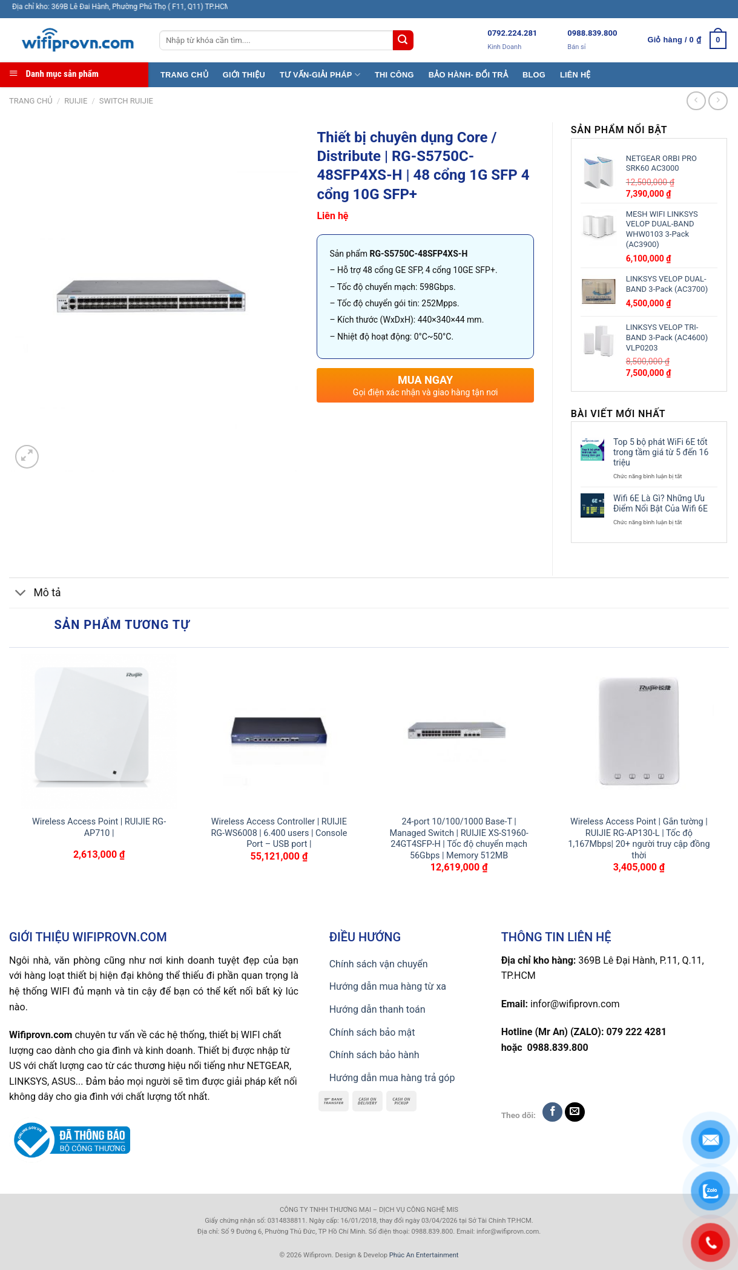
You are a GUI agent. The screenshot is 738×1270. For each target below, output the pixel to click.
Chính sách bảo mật (372, 1032)
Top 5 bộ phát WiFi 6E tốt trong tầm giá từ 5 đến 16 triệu (660, 452)
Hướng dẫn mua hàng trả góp (392, 1078)
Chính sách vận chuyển (378, 964)
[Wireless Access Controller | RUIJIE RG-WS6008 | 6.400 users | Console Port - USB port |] (279, 732)
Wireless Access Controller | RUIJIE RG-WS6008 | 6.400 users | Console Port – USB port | (279, 833)
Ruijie (75, 100)
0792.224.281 (512, 33)
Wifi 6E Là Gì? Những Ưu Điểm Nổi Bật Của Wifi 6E (660, 503)
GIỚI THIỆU (244, 74)
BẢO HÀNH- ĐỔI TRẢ (468, 74)
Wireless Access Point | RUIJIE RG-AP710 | (99, 827)
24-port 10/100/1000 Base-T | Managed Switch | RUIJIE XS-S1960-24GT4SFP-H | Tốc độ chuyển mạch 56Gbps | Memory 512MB (458, 839)
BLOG (533, 74)
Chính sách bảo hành (374, 1055)
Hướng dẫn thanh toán (377, 1009)
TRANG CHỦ (184, 74)
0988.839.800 (592, 33)
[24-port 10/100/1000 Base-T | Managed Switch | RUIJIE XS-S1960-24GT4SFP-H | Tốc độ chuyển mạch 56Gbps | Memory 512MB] (459, 732)
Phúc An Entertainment (424, 1255)
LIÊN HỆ (575, 74)
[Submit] (403, 40)
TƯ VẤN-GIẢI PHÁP (320, 75)
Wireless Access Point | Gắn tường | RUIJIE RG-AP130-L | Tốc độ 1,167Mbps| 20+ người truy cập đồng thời (639, 839)
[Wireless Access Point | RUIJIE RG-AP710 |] (99, 732)
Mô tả (35, 594)
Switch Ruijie (126, 100)
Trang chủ (31, 100)
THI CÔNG (394, 74)
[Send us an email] (575, 1112)
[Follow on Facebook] (552, 1112)
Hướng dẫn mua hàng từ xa (387, 986)
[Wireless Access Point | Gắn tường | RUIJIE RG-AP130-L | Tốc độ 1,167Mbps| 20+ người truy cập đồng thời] (639, 732)
